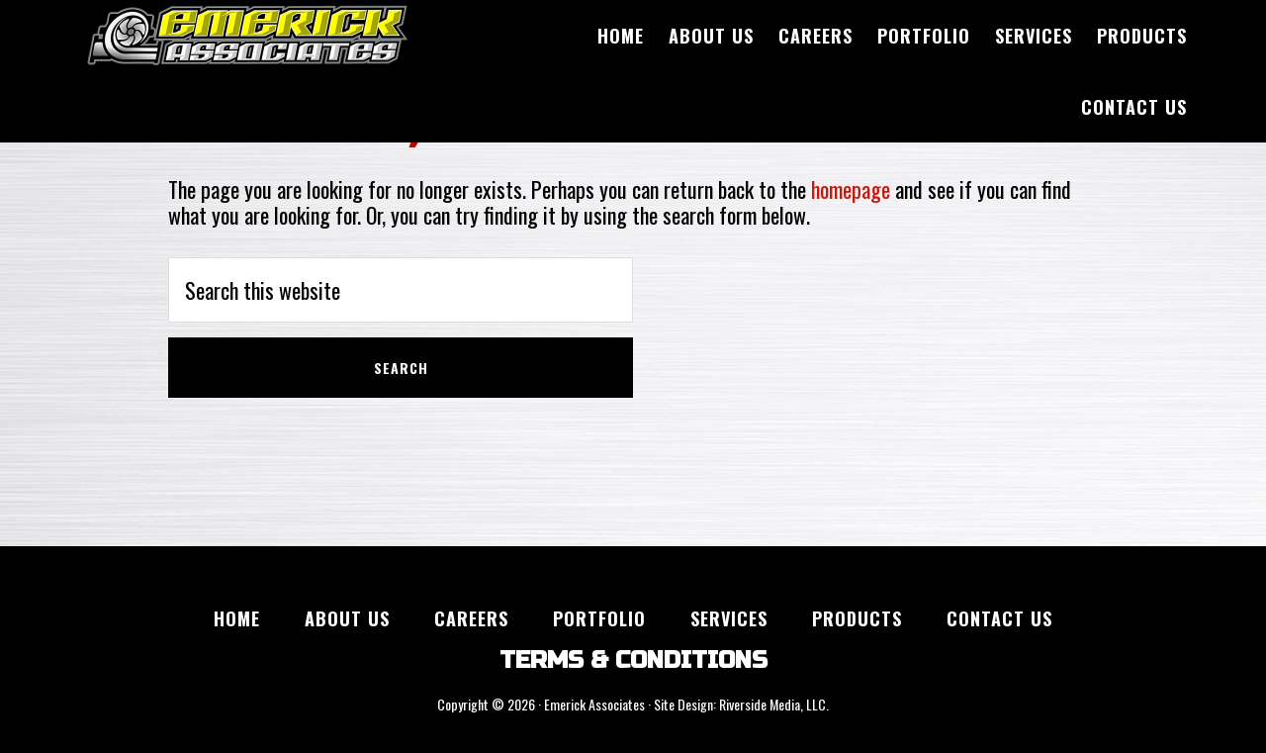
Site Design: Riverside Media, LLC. (741, 704)
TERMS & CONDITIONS (633, 660)
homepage (850, 189)
